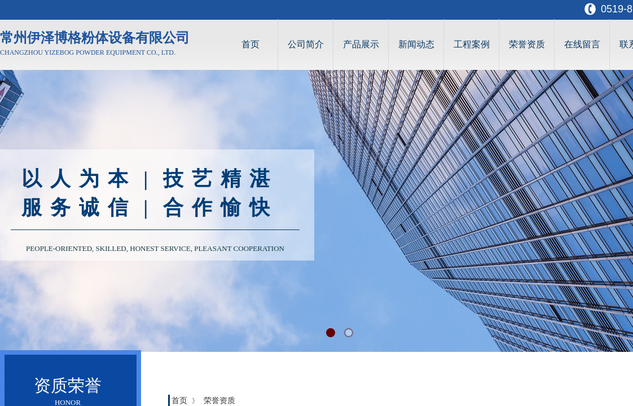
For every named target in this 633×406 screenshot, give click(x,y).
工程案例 (472, 44)
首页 (250, 44)
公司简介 (306, 44)
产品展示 (361, 44)
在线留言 (582, 44)
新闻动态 (416, 44)
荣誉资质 (527, 44)
